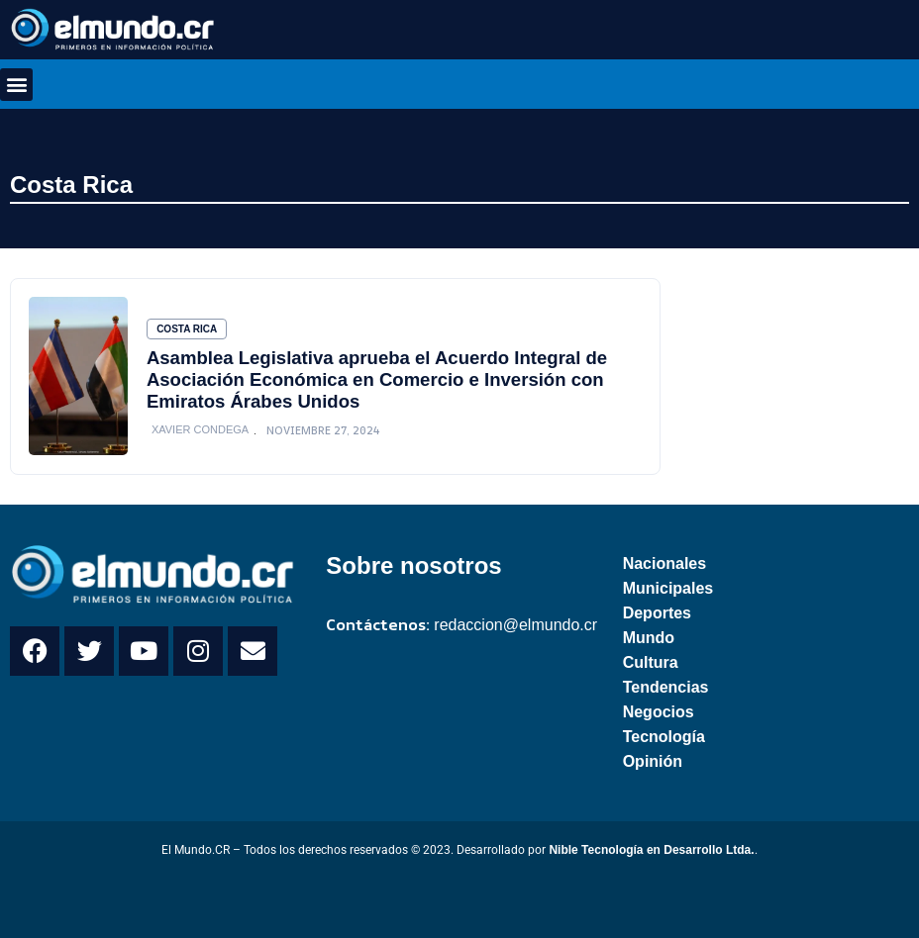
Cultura (650, 662)
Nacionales (664, 563)
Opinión (652, 761)
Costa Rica (71, 184)
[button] (16, 84)
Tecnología (664, 736)
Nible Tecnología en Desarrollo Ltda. (651, 850)
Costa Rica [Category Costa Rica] (186, 329)
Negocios (658, 712)
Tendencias (666, 687)
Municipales (668, 588)
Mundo (648, 637)
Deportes (657, 613)
